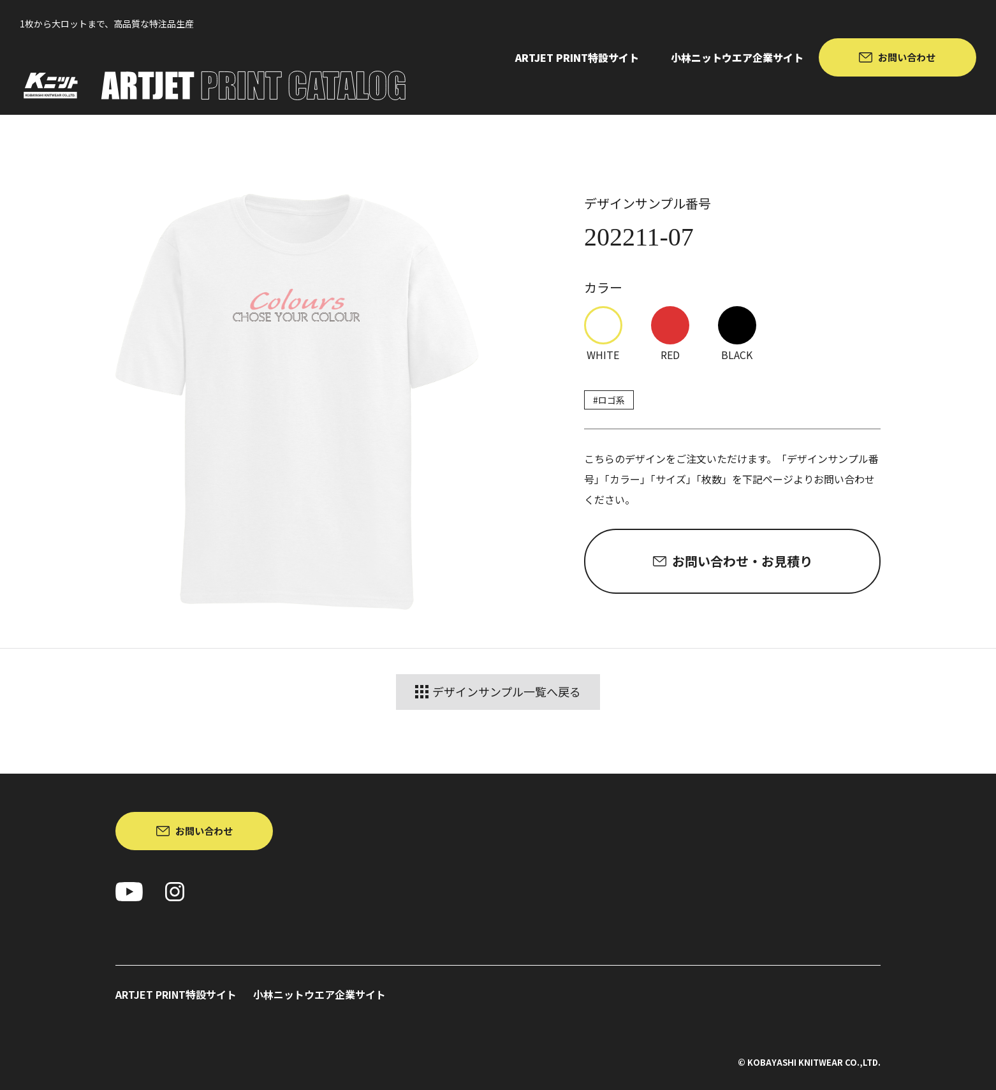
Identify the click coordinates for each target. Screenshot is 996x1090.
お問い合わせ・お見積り (742, 561)
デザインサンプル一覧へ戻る (498, 692)
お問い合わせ (906, 57)
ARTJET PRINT (577, 57)
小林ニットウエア (737, 57)
